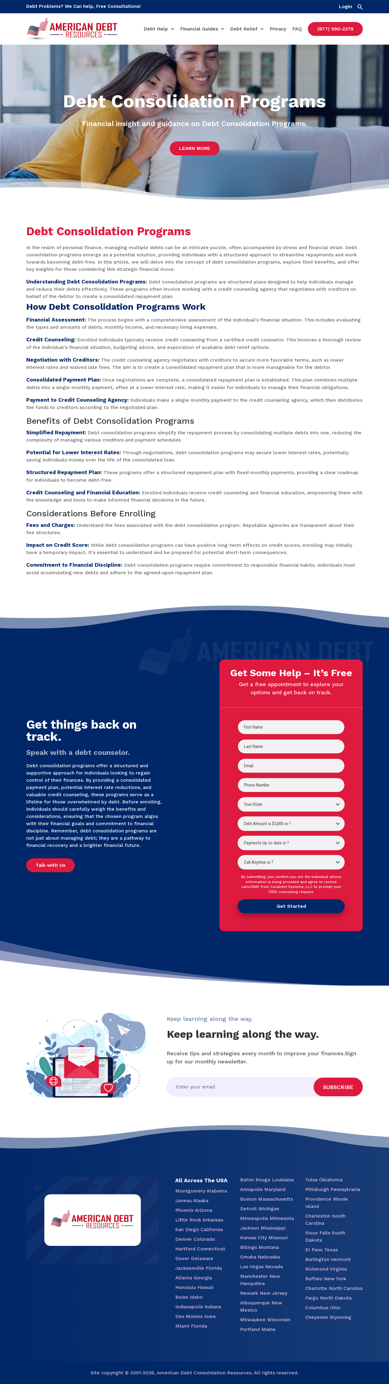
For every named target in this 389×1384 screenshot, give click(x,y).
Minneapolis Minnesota (267, 1218)
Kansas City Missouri (264, 1237)
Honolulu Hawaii (194, 1287)
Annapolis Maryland (263, 1189)
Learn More (194, 148)
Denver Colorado (195, 1239)
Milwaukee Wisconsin (265, 1319)
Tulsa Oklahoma (324, 1180)
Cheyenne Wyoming (328, 1317)
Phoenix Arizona (193, 1210)
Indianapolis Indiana (198, 1307)
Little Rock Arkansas (199, 1220)
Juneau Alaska (191, 1200)
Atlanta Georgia (193, 1278)
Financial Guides (199, 29)
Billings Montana (259, 1247)
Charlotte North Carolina (333, 1288)
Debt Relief (244, 29)
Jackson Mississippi (263, 1228)
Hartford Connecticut (200, 1249)
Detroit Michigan (259, 1208)
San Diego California (199, 1229)
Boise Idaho (189, 1297)
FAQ (297, 29)
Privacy (278, 29)
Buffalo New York (325, 1278)
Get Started (291, 906)
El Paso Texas (321, 1250)
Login (345, 6)
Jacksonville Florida (198, 1268)
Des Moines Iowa (195, 1316)
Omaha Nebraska (260, 1257)
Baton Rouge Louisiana (267, 1180)
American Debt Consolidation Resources (204, 1373)
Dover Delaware (194, 1258)
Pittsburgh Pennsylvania (332, 1189)
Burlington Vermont (328, 1259)
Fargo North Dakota (328, 1298)
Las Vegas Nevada (261, 1266)
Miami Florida (191, 1326)
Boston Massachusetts (266, 1199)
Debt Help (156, 29)
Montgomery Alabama (201, 1191)
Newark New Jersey (263, 1293)
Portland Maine (258, 1329)
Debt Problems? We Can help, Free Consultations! (83, 6)
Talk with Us (50, 865)
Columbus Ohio (322, 1307)
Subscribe (338, 1087)
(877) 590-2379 (335, 29)
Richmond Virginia (326, 1269)
